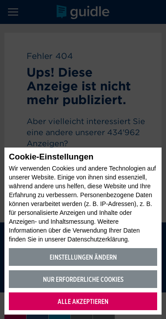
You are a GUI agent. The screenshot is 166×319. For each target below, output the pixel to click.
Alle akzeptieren (83, 301)
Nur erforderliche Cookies (83, 279)
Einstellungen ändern (83, 257)
